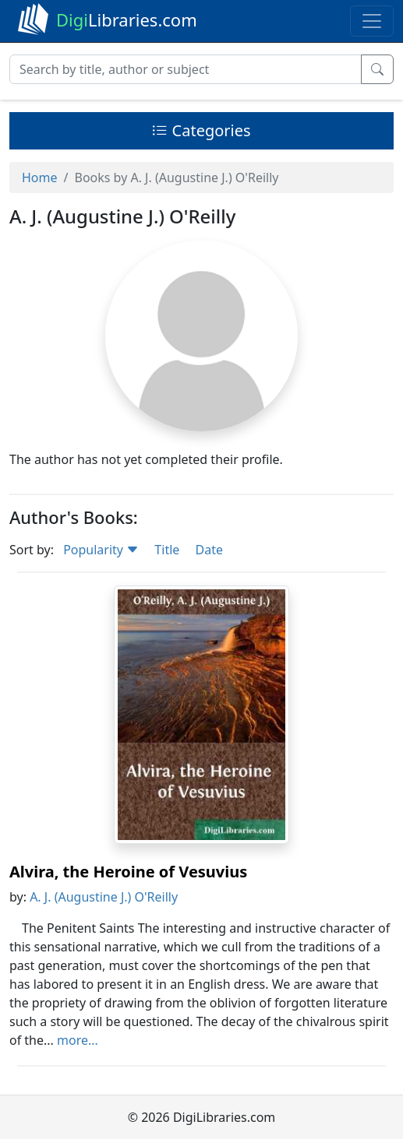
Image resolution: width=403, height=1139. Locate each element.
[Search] (185, 69)
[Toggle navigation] (372, 21)
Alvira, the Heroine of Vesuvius (128, 871)
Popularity (101, 549)
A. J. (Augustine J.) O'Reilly (104, 896)
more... (77, 1040)
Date (208, 549)
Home (40, 177)
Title (166, 549)
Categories (201, 130)
